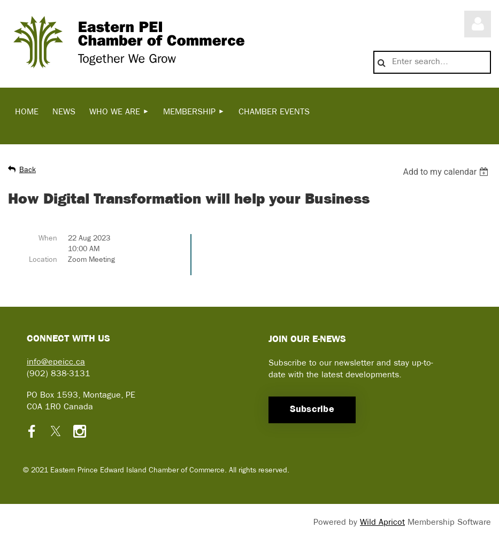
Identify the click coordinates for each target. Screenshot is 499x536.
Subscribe (312, 410)
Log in (477, 24)
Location (43, 260)
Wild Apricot (382, 522)
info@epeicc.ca (56, 362)
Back (27, 170)
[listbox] (447, 171)
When (48, 239)
